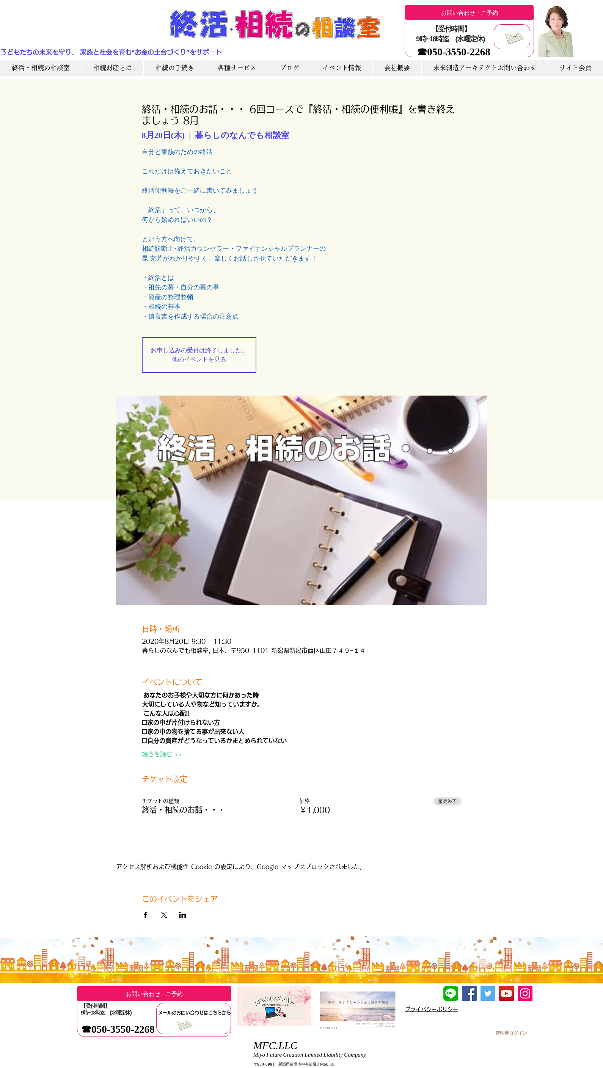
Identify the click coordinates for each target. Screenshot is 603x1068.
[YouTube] (506, 993)
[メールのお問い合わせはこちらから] (194, 1012)
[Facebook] (469, 993)
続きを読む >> (162, 754)
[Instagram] (525, 993)
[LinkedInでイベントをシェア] (182, 915)
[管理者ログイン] (511, 1033)
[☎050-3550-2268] (454, 52)
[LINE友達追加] (450, 993)
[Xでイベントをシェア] (164, 915)
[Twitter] (488, 993)
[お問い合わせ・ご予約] (469, 12)
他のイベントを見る (199, 359)
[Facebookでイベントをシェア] (145, 915)
